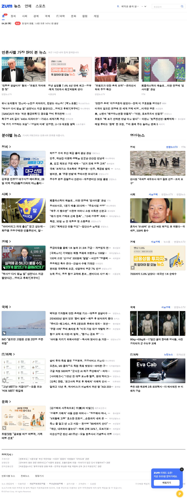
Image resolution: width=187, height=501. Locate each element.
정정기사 (6, 454)
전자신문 (181, 354)
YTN (143, 94)
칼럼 (84, 16)
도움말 (93, 483)
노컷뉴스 (168, 354)
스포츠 (40, 6)
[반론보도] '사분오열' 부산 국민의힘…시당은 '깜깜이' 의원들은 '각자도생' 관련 (54, 458)
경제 (36, 16)
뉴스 (17, 6)
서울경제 (52, 94)
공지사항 (70, 483)
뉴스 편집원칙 (8, 483)
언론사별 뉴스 (8, 475)
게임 (96, 16)
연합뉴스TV (7, 94)
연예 (28, 6)
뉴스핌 (167, 241)
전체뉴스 (25, 475)
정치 (13, 16)
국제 (47, 16)
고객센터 (82, 483)
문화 (73, 16)
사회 (24, 16)
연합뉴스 (181, 194)
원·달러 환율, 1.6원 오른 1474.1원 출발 (40, 23)
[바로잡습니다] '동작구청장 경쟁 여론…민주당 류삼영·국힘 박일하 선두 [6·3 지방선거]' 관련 (60, 466)
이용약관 (22, 483)
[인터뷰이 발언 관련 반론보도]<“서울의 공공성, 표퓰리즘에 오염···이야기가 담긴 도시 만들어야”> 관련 (64, 462)
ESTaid (6, 491)
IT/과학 (60, 16)
